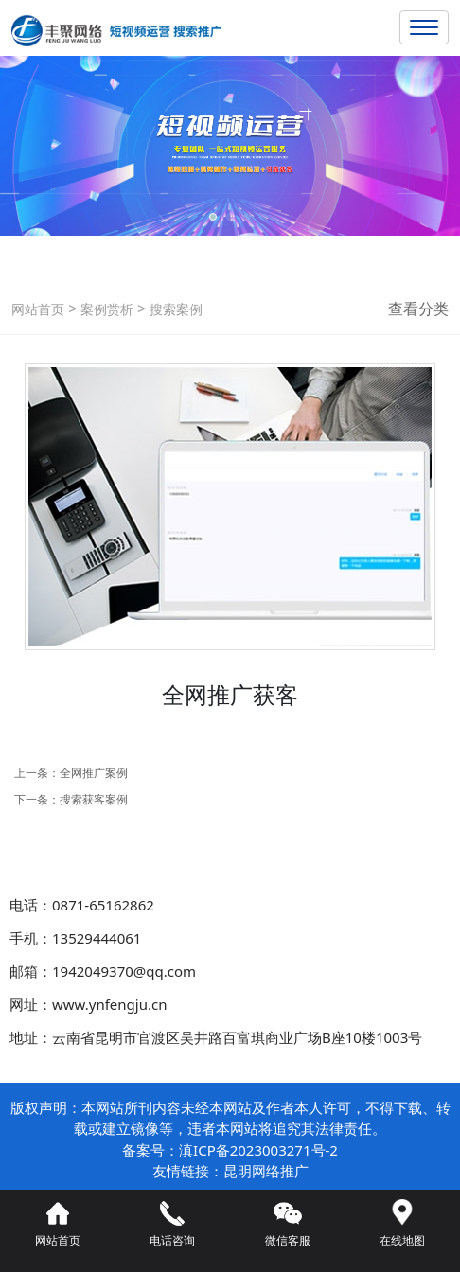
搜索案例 (174, 309)
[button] (213, 217)
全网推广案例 (94, 773)
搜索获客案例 (94, 799)
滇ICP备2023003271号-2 (258, 1149)
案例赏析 (105, 309)
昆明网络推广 (266, 1170)
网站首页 (37, 309)
